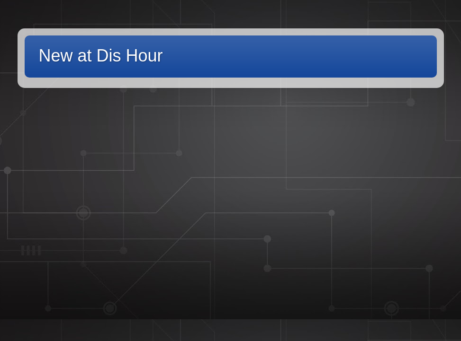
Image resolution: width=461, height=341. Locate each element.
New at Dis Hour (101, 55)
